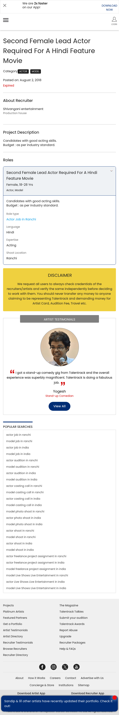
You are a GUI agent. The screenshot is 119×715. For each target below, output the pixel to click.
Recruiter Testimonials (18, 642)
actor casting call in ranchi (24, 486)
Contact (70, 678)
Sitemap (83, 685)
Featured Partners (15, 617)
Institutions (66, 685)
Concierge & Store (42, 685)
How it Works (36, 678)
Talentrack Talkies (72, 611)
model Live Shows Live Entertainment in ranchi (37, 575)
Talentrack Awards (72, 624)
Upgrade (65, 636)
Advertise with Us (92, 678)
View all (59, 406)
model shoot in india (20, 550)
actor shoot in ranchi (20, 531)
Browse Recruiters (15, 648)
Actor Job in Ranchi (21, 219)
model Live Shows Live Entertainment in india (36, 588)
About (19, 678)
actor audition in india (21, 473)
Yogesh (59, 391)
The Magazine (69, 605)
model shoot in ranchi (20, 537)
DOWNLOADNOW (109, 8)
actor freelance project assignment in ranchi (36, 556)
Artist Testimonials (15, 630)
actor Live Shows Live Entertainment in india (35, 582)
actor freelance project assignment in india (35, 563)
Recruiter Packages (72, 642)
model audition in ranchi (22, 467)
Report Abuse (69, 630)
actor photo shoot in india (23, 518)
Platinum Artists (13, 611)
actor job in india (17, 447)
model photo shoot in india (24, 524)
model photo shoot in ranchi (25, 511)
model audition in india (21, 479)
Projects (8, 605)
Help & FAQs (68, 648)
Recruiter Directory (15, 655)
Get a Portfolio (12, 624)
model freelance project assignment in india (36, 569)
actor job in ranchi (18, 435)
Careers (55, 678)
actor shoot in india (19, 543)
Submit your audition (74, 617)
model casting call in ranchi (25, 492)
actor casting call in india (23, 499)
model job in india (18, 454)
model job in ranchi (19, 441)
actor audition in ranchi (22, 460)
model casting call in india (24, 505)
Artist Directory (13, 636)
